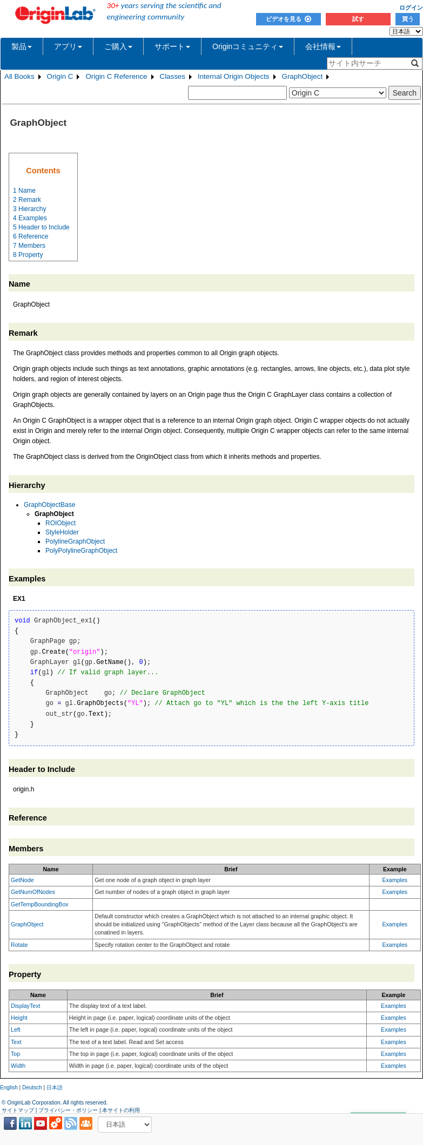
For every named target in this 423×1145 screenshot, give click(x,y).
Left (16, 1029)
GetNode (22, 880)
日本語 (54, 1087)
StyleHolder (62, 532)
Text (16, 1042)
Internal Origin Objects (234, 76)
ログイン (411, 7)
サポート (172, 46)
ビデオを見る (288, 19)
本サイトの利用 (121, 1110)
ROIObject (60, 523)
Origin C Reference (116, 76)
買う (408, 19)
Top (15, 1054)
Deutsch (32, 1087)
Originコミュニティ (247, 46)
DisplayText (25, 1005)
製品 (21, 46)
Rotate (19, 944)
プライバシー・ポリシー (68, 1110)
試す (358, 19)
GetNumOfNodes (33, 892)
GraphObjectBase (49, 505)
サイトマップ (18, 1110)
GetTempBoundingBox (40, 904)
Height (19, 1017)
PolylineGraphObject (75, 541)
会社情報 (323, 46)
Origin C (60, 76)
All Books (19, 76)
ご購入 (118, 46)
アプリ (68, 46)
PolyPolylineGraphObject (81, 550)
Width (18, 1065)
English (9, 1087)
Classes (172, 76)
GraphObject (302, 76)
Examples (394, 880)
